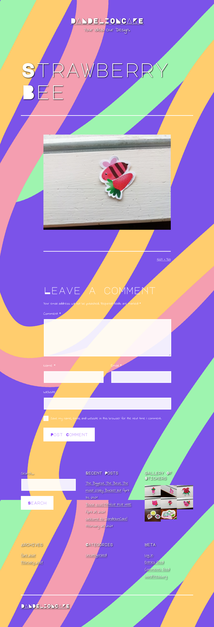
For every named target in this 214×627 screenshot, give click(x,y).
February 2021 (32, 562)
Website (49, 392)
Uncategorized (96, 555)
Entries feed (154, 562)
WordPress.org (156, 576)
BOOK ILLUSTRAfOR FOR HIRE (108, 505)
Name (49, 365)
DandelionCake (107, 20)
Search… (27, 473)
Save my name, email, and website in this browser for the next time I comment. (106, 418)
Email (116, 365)
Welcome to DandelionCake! (106, 519)
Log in (149, 555)
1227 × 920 (164, 259)
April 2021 (28, 555)
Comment (52, 314)
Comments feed (157, 569)
